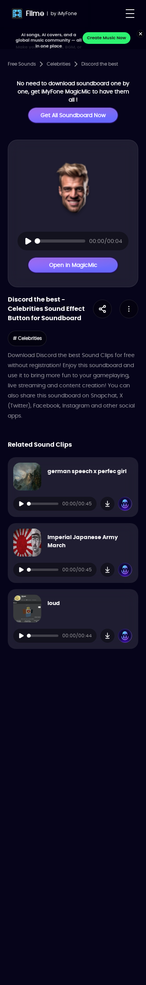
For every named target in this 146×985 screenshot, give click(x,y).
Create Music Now (106, 38)
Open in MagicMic (73, 265)
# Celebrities (27, 338)
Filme (35, 13)
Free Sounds (22, 64)
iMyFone (67, 13)
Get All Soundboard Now (73, 115)
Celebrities (58, 64)
